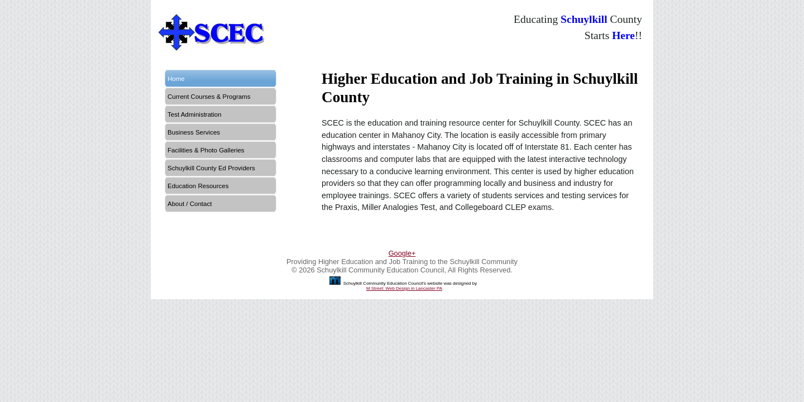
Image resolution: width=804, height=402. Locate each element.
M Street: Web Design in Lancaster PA (404, 288)
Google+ (402, 253)
